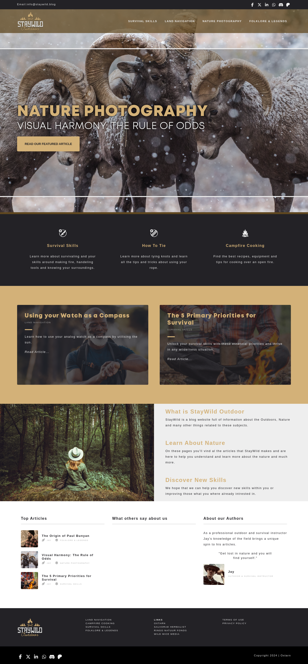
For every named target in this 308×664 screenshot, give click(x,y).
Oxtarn (286, 655)
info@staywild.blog (41, 4)
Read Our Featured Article (48, 144)
